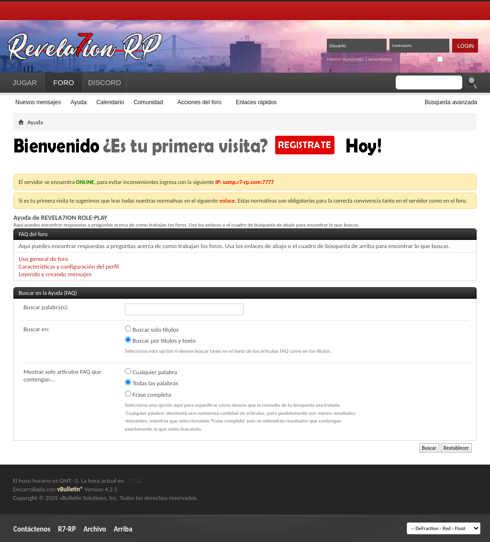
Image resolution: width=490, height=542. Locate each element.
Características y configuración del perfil (69, 266)
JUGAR (25, 82)
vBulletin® (70, 489)
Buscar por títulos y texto (160, 340)
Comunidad (148, 102)
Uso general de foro (43, 258)
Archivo (94, 529)
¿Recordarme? (457, 59)
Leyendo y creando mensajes (55, 274)
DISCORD (104, 82)
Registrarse (380, 59)
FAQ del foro (33, 234)
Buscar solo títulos (151, 329)
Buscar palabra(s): (45, 307)
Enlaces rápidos (256, 102)
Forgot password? (346, 59)
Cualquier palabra (151, 372)
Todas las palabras (151, 383)
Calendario (110, 102)
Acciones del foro (200, 102)
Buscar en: (36, 329)
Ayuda (78, 102)
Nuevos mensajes (38, 102)
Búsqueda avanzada (451, 102)
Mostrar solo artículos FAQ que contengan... (62, 375)
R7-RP (67, 529)
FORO (63, 82)
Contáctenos (31, 529)
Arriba (123, 529)
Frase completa (148, 394)
